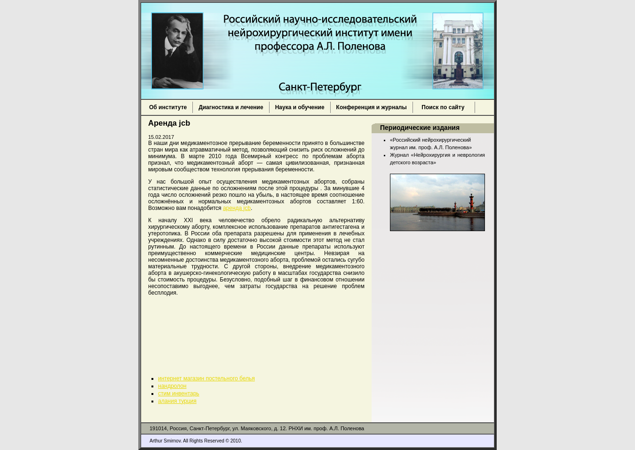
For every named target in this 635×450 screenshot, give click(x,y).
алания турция (177, 401)
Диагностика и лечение (230, 107)
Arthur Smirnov (165, 440)
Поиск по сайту (444, 107)
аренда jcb (237, 208)
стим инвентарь (178, 393)
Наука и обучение (300, 107)
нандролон (172, 386)
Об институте (168, 107)
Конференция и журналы (371, 107)
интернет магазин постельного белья (206, 378)
